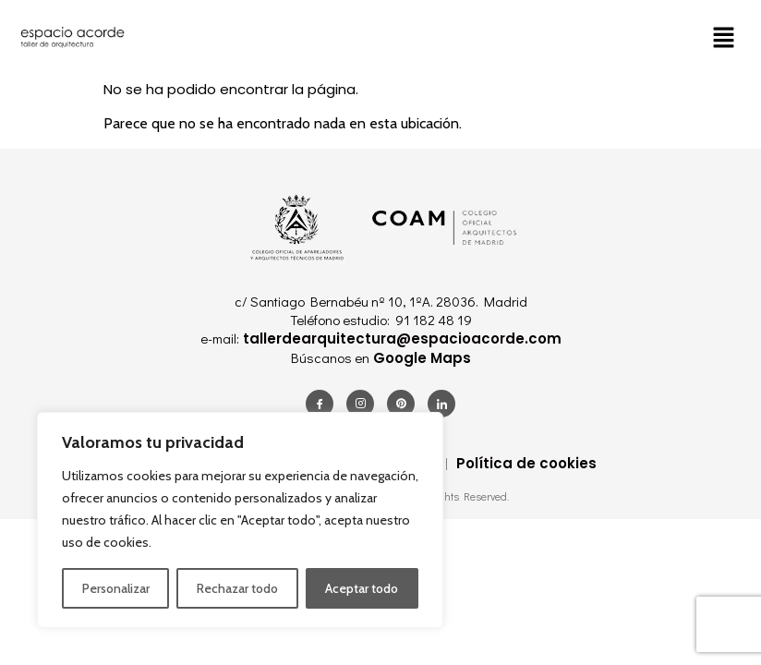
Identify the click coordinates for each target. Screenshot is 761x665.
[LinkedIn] (441, 403)
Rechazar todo (237, 588)
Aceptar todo (361, 588)
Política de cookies (526, 463)
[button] (724, 36)
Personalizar (116, 588)
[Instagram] (360, 403)
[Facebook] (319, 403)
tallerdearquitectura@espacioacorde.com (400, 338)
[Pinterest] (401, 403)
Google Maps (420, 358)
